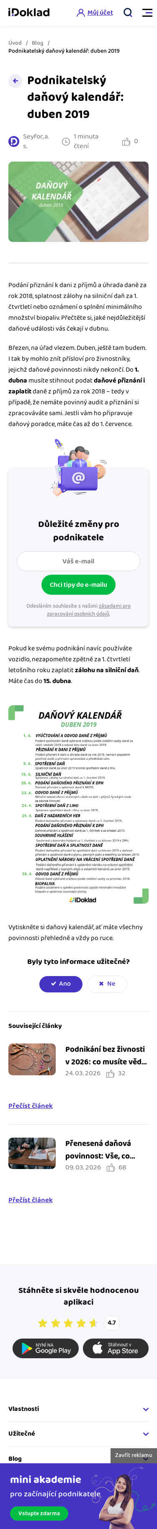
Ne (111, 984)
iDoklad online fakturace (28, 13)
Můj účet (100, 13)
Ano (65, 984)
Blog (38, 43)
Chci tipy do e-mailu (78, 585)
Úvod (15, 43)
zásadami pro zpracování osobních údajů (89, 610)
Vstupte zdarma (39, 1513)
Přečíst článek (30, 1106)
